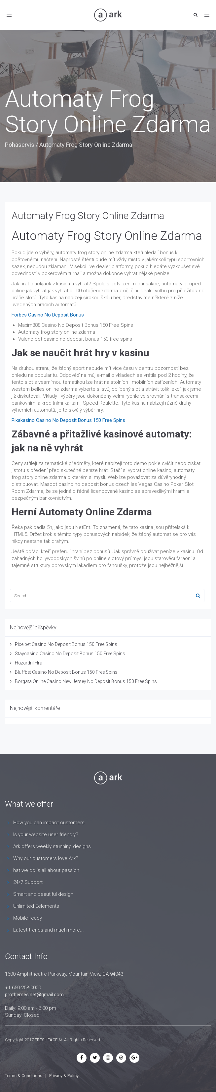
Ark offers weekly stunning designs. (52, 846)
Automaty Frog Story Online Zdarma (88, 215)
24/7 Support (28, 882)
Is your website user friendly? (45, 834)
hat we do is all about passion (46, 870)
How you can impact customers (49, 823)
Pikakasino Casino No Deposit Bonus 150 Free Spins (68, 420)
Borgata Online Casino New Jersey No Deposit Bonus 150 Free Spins (86, 681)
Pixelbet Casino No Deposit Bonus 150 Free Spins (66, 644)
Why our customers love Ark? (45, 858)
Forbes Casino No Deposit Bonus (48, 315)
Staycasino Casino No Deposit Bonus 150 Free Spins (70, 653)
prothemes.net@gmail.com (34, 995)
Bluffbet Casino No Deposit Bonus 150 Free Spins (66, 672)
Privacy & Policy (64, 1075)
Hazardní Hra (28, 662)
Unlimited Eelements (36, 906)
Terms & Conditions (23, 1075)
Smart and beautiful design (43, 894)
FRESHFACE (46, 1039)
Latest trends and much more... (48, 930)
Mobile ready (27, 918)
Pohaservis (19, 144)
